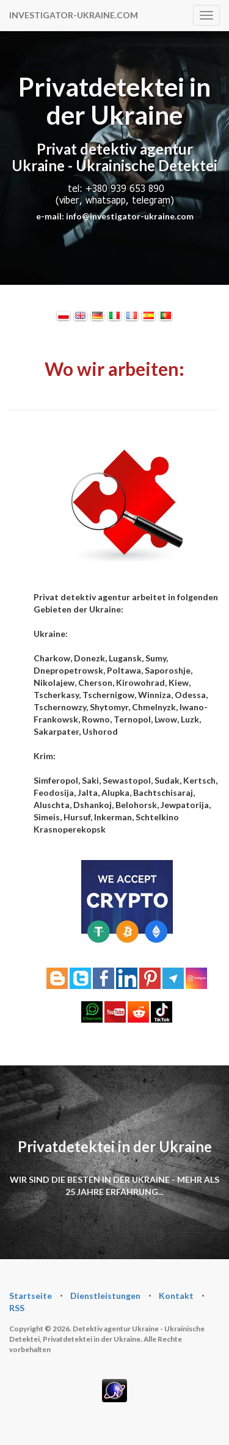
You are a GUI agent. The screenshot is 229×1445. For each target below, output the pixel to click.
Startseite (30, 1295)
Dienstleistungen (105, 1295)
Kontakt (176, 1295)
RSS (16, 1308)
